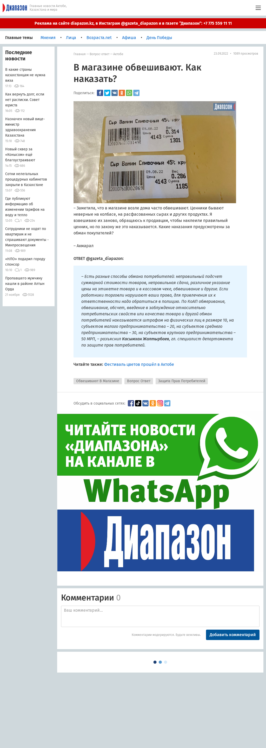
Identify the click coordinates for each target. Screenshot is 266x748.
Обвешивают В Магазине (97, 381)
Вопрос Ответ (138, 381)
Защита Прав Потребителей (181, 381)
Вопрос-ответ (99, 54)
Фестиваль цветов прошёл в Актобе (139, 364)
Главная (80, 54)
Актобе (118, 54)
